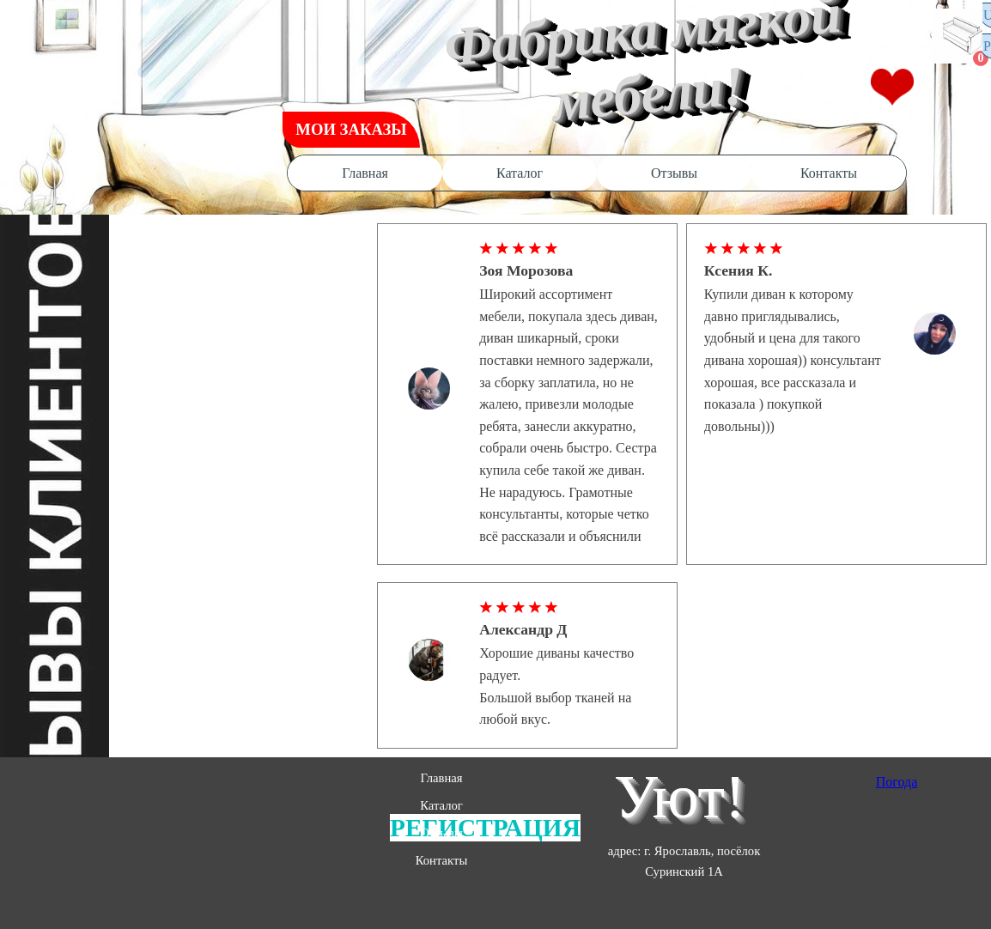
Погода (897, 781)
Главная (365, 173)
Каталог (519, 173)
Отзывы (674, 173)
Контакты (828, 173)
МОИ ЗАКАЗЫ (350, 129)
